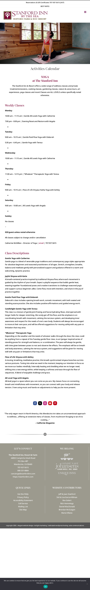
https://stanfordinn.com (23, 476)
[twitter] (40, 403)
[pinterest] (55, 403)
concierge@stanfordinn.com (23, 473)
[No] (87, 584)
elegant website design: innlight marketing (32, 525)
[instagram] (45, 403)
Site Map (23, 509)
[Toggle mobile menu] (85, 12)
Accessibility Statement (23, 500)
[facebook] (35, 403)
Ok (46, 586)
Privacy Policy (23, 497)
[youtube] (50, 403)
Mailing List (23, 506)
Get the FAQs (23, 494)
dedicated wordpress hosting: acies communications (66, 525)
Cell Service (23, 503)
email (41, 243)
